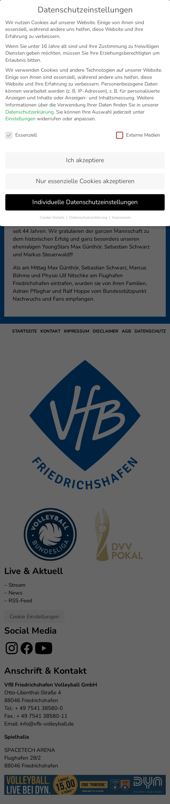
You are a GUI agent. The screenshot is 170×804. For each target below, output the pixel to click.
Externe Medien (138, 73)
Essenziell (21, 73)
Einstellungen (20, 57)
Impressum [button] (121, 155)
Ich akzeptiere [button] (85, 98)
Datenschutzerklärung (29, 50)
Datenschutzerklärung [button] (88, 155)
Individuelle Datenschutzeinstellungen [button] (85, 140)
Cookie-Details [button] (53, 155)
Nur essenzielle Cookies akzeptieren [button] (85, 119)
